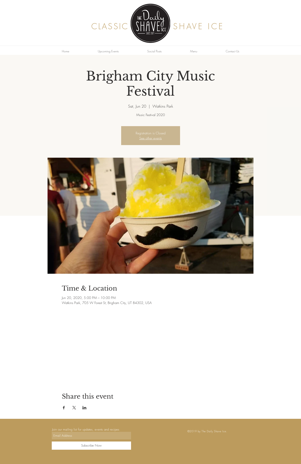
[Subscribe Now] (91, 446)
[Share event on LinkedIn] (84, 407)
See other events (150, 138)
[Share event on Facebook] (64, 407)
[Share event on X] (74, 407)
